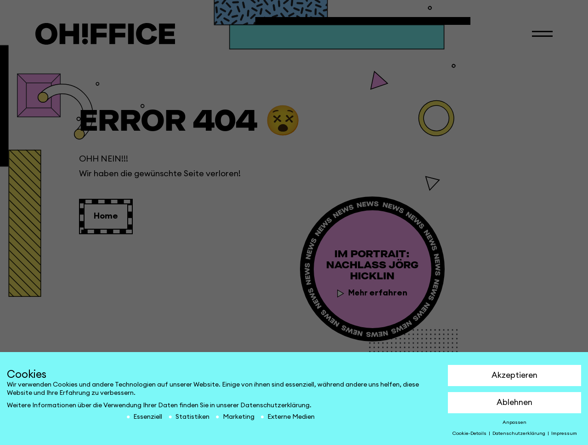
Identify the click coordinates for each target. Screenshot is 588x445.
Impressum (564, 433)
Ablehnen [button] (514, 402)
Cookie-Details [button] (470, 433)
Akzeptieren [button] (514, 375)
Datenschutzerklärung (275, 405)
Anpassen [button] (514, 422)
